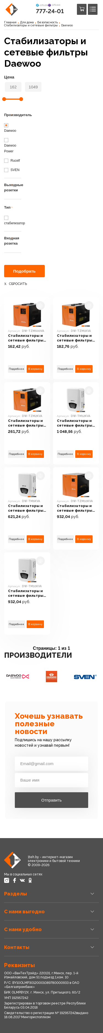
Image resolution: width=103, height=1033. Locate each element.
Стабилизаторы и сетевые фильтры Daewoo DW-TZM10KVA (74, 508)
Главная (10, 22)
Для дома (27, 22)
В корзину (35, 368)
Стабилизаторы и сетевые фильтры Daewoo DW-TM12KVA (74, 423)
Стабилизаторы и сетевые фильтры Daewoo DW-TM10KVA (25, 593)
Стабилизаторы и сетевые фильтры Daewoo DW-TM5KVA (25, 508)
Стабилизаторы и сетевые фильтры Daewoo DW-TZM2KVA (25, 423)
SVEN (12, 170)
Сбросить (18, 284)
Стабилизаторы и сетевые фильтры (31, 25)
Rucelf (12, 161)
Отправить (51, 800)
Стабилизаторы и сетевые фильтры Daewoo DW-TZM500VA (25, 338)
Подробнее (16, 368)
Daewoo (67, 25)
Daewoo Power (10, 145)
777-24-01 (50, 11)
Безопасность (47, 22)
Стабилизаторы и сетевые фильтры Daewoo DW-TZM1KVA (74, 338)
